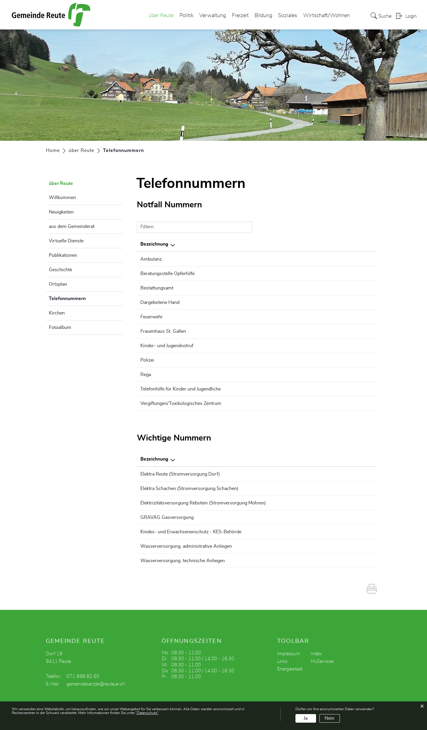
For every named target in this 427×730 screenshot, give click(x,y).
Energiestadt (290, 669)
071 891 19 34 (339, 488)
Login (411, 16)
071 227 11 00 (319, 273)
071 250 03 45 (319, 331)
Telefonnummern (82, 297)
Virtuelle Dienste (66, 241)
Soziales (287, 16)
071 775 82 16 (339, 503)
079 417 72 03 (339, 560)
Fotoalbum (60, 327)
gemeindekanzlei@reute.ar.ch (96, 684)
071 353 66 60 (339, 531)
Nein (329, 718)
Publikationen (63, 255)
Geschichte (60, 269)
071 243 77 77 (319, 345)
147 (307, 389)
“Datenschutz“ (147, 713)
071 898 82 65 (339, 546)
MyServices (322, 661)
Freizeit (240, 16)
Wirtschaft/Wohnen (326, 16)
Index (316, 653)
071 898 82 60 (319, 288)
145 (307, 403)
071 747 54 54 (339, 517)
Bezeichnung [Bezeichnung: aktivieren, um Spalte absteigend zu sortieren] (154, 244)
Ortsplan (58, 284)
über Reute (161, 16)
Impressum (288, 653)
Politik (186, 16)
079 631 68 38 (339, 474)
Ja (306, 718)
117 (307, 360)
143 (307, 302)
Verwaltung (212, 16)
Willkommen (62, 197)
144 (307, 259)
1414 (309, 374)
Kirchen (57, 313)
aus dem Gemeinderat (71, 226)
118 (307, 316)
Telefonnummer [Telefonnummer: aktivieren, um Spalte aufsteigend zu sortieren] (320, 244)
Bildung (263, 16)
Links (282, 661)
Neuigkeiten (61, 212)
